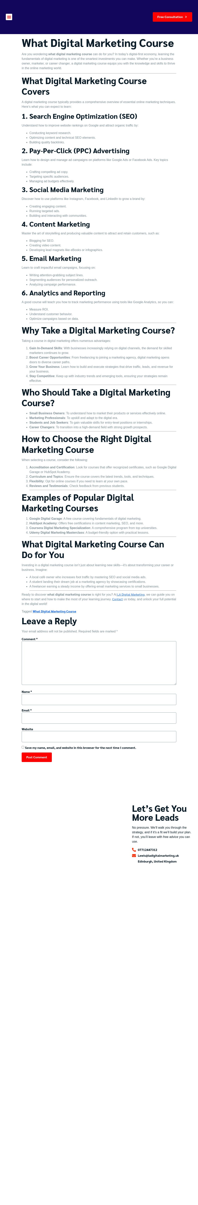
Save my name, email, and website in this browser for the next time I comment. (80, 747)
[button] (9, 17)
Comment (30, 639)
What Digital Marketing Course (54, 611)
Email (27, 710)
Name (27, 691)
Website (27, 729)
